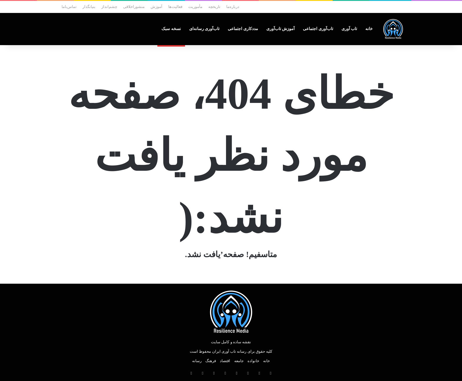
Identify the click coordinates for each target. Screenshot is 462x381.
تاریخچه (214, 6)
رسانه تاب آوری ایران (229, 351)
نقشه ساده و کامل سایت (231, 342)
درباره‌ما (232, 6)
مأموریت (195, 6)
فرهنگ (210, 361)
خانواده (253, 361)
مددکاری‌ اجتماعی (243, 29)
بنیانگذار (88, 6)
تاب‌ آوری (349, 29)
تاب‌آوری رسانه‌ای (204, 29)
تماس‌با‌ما (69, 6)
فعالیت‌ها (175, 6)
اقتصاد (225, 361)
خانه (369, 29)
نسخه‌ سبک (171, 29)
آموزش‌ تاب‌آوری (280, 29)
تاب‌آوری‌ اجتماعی (318, 29)
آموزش (156, 6)
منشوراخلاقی (134, 6)
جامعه (239, 361)
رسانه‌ (197, 361)
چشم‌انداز (109, 6)
